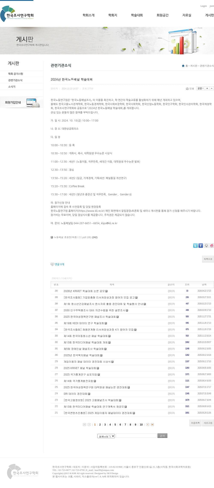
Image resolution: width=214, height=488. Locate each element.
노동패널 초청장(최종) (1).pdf (70, 237)
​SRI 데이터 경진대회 (76, 393)
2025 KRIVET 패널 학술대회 (80, 368)
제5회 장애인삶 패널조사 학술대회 (84, 348)
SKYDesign (112, 473)
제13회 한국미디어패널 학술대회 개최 (86, 342)
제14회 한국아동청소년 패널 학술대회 (86, 336)
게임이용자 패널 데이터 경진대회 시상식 (87, 361)
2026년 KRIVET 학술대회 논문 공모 (84, 291)
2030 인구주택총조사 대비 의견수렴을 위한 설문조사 (94, 310)
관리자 (171, 291)
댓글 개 (59, 264)
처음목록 (195, 422)
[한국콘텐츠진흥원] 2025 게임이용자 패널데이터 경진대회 (98, 413)
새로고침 (208, 422)
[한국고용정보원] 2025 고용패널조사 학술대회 (91, 400)
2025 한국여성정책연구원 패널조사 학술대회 (90, 316)
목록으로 (208, 259)
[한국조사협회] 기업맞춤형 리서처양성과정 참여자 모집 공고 (99, 297)
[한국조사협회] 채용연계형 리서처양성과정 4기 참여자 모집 (99, 329)
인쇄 (190, 88)
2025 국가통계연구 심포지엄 (80, 374)
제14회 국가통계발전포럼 (78, 381)
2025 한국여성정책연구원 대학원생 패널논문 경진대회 (95, 387)
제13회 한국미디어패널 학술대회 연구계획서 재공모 (94, 406)
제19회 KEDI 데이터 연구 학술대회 (84, 323)
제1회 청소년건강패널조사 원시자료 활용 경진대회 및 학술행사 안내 (103, 304)
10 (141, 424)
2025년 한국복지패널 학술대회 (82, 355)
